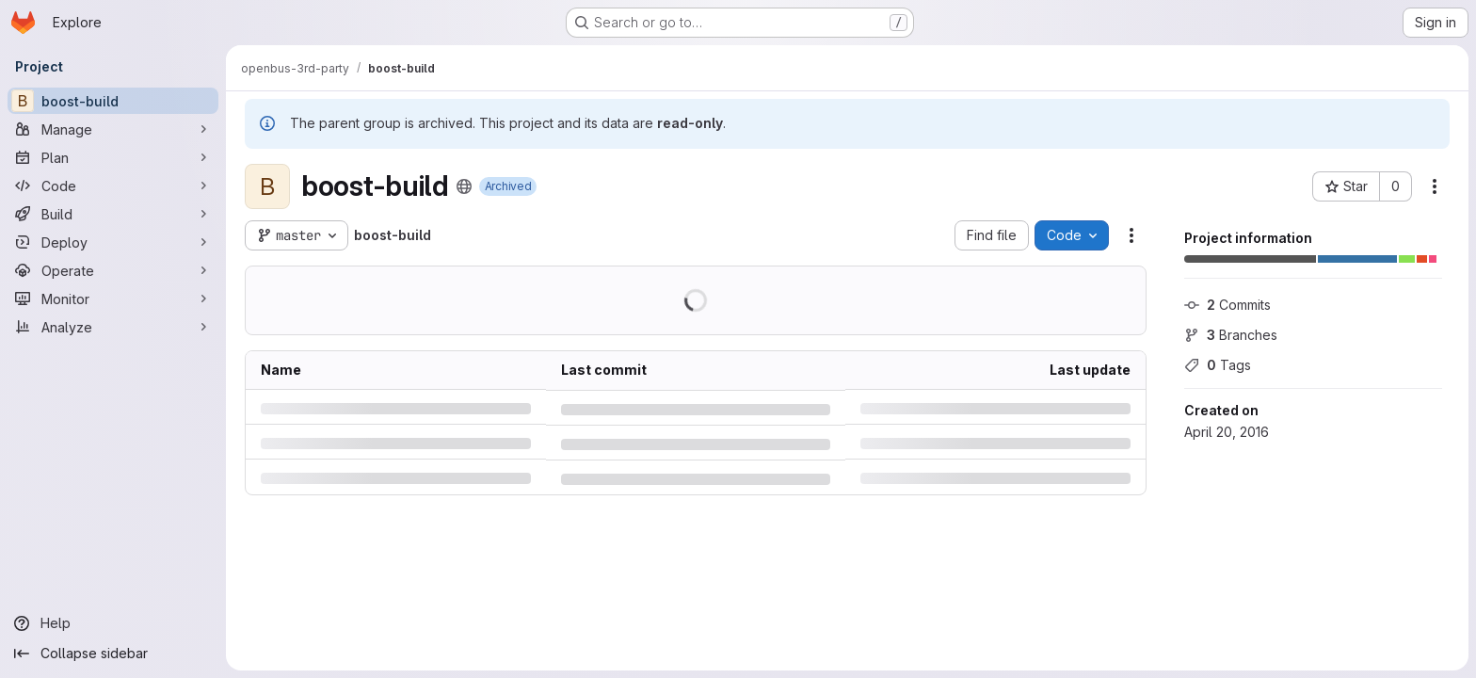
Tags (1217, 365)
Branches (1230, 335)
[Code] (113, 185)
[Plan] (113, 157)
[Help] (113, 623)
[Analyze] (113, 327)
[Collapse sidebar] (113, 653)
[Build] (113, 214)
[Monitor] (113, 298)
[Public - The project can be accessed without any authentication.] (464, 186)
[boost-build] (113, 101)
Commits (1227, 305)
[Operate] (113, 270)
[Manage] (113, 129)
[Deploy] (113, 242)
